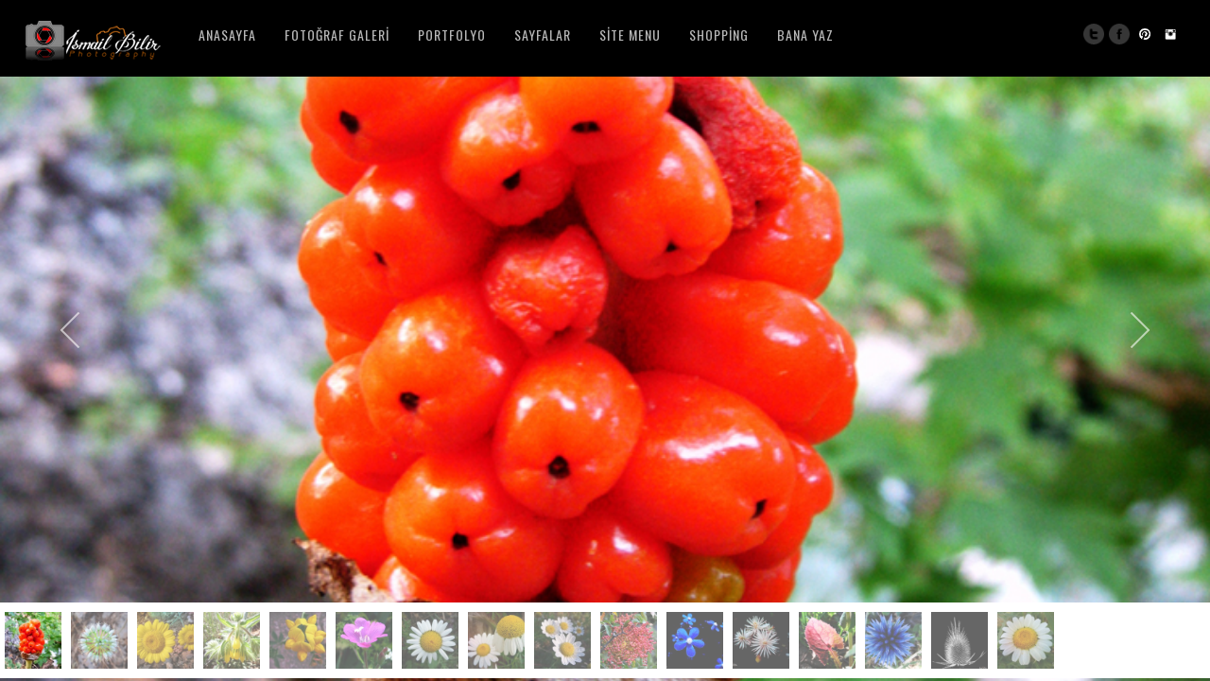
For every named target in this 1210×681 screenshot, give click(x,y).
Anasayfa (227, 34)
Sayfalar (542, 34)
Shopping (719, 34)
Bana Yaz (805, 34)
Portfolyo (452, 34)
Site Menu (630, 34)
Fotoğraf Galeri (337, 34)
